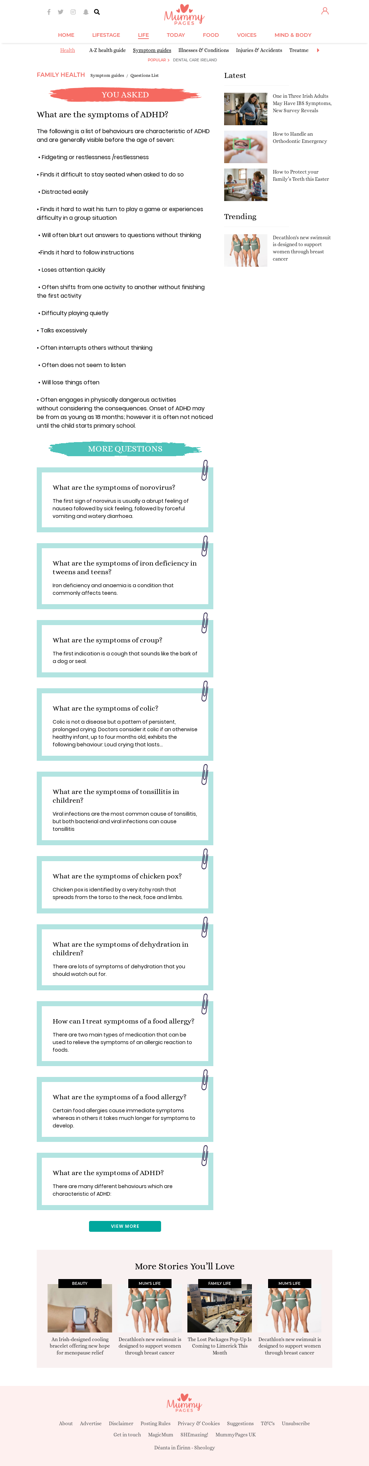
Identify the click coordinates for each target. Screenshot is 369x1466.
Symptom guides (152, 50)
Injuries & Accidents (259, 50)
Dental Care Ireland (195, 60)
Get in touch (127, 1434)
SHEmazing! (194, 1434)
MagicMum (160, 1434)
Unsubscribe (296, 1423)
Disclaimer (121, 1423)
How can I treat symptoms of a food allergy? (124, 1021)
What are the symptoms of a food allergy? (120, 1097)
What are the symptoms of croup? (108, 640)
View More (125, 1226)
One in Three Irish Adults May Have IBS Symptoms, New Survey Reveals (302, 103)
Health (67, 50)
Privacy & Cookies (199, 1423)
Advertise (91, 1423)
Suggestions (240, 1423)
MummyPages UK (235, 1434)
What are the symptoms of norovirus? (114, 487)
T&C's (268, 1423)
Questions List (144, 75)
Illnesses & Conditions (203, 50)
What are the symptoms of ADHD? (108, 1173)
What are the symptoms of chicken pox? (117, 876)
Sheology (204, 1447)
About (66, 1423)
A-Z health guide (107, 50)
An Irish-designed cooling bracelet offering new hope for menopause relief (80, 1345)
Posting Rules (155, 1423)
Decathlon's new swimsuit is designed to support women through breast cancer (150, 1345)
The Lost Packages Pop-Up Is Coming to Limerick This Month (220, 1345)
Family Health (61, 74)
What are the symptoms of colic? (106, 708)
